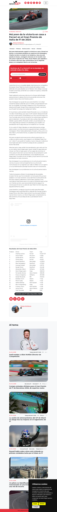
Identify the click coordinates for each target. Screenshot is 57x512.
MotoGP (23, 78)
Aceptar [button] (35, 503)
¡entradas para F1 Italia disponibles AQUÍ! (28, 294)
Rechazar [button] (42, 503)
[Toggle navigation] (46, 2)
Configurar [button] (35, 506)
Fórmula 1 (15, 78)
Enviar (42, 74)
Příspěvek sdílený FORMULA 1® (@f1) (28, 244)
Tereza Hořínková (18, 43)
